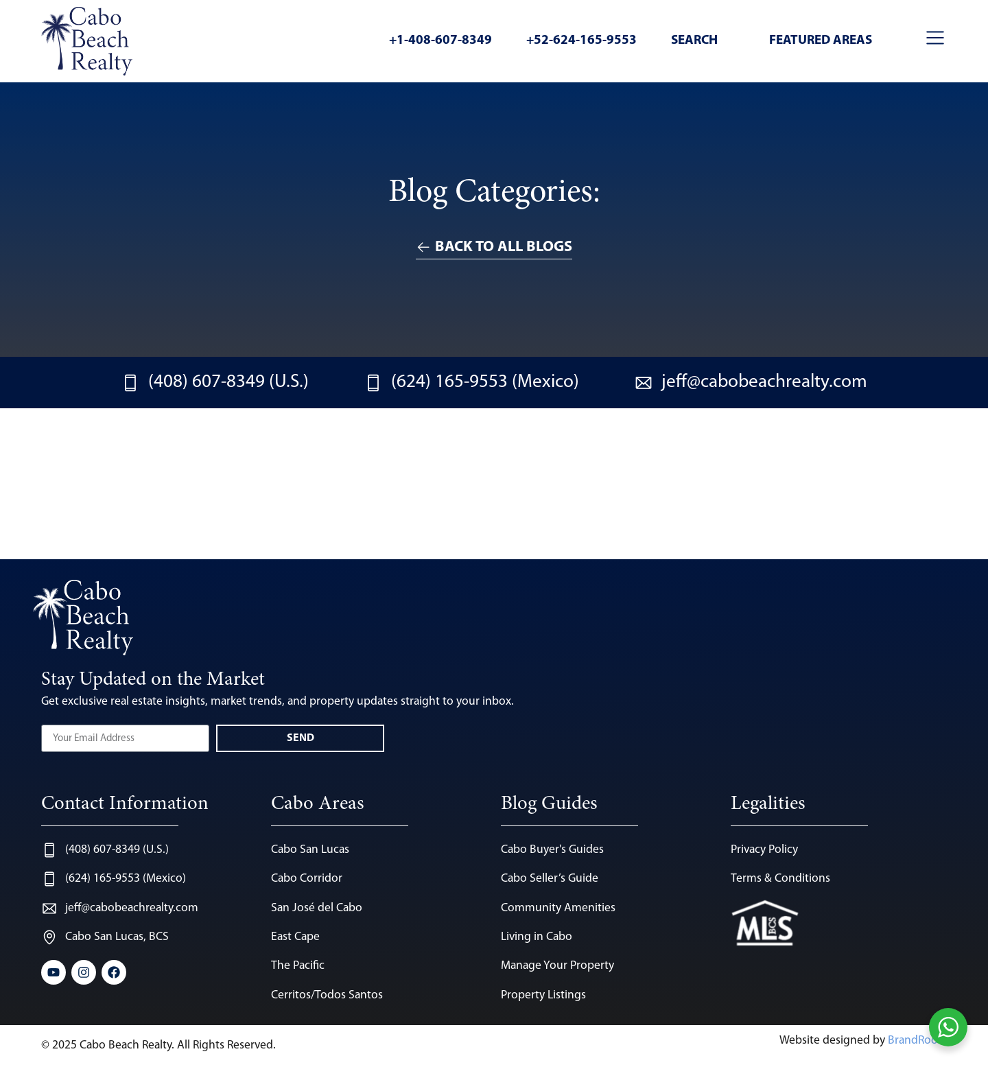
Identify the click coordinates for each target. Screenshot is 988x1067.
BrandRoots (917, 1040)
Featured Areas (820, 40)
